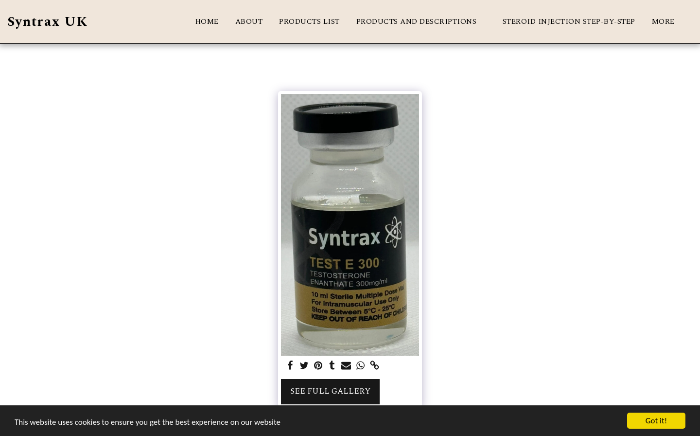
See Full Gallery (330, 391)
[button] (421, 22)
